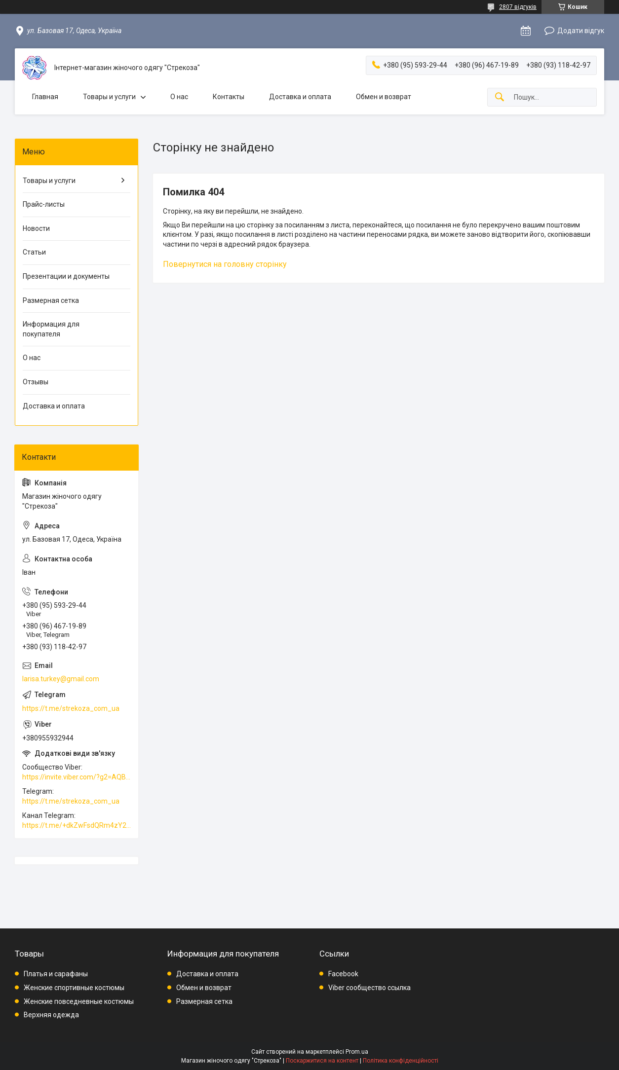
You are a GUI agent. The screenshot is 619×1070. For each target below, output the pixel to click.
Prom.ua (357, 1051)
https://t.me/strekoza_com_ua (70, 708)
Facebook (343, 974)
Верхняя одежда (51, 1015)
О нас (179, 97)
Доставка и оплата (300, 97)
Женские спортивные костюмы (74, 988)
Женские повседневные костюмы (79, 1001)
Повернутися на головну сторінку (225, 264)
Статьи (34, 252)
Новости (36, 228)
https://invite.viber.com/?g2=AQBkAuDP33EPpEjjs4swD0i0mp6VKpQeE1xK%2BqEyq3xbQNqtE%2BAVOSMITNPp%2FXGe (76, 777)
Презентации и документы (66, 276)
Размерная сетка (51, 300)
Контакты (228, 97)
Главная (45, 97)
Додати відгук (580, 31)
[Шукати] (499, 97)
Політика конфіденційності (400, 1060)
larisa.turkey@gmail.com (60, 679)
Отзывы (35, 382)
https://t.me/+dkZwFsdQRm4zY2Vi (76, 825)
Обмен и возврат (383, 97)
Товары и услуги (109, 97)
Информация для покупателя (51, 329)
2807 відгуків (518, 6)
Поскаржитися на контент (322, 1060)
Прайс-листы (44, 204)
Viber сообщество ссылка (369, 988)
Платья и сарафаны (56, 974)
